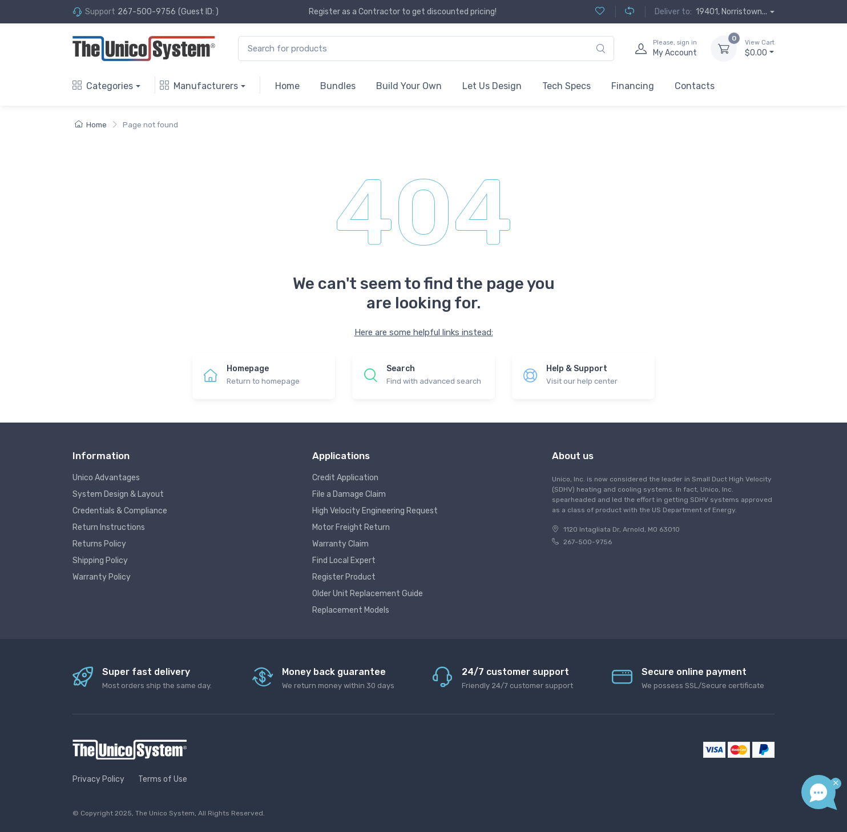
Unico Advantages (106, 478)
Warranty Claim (340, 544)
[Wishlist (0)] (599, 12)
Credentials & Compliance (119, 511)
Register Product (344, 577)
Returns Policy (99, 544)
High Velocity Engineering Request (375, 511)
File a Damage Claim (349, 494)
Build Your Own (409, 86)
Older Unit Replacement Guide (367, 593)
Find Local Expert (344, 560)
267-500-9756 (147, 12)
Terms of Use (162, 779)
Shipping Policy (100, 560)
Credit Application (345, 478)
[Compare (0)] (624, 12)
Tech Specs (566, 86)
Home (287, 86)
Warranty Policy (101, 577)
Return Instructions (108, 527)
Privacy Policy (98, 779)
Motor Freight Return (351, 527)
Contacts (695, 86)
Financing (632, 86)
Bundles (338, 86)
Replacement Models (350, 610)
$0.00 (760, 48)
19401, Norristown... (731, 12)
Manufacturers (199, 86)
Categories (102, 86)
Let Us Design (492, 86)
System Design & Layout (118, 494)
